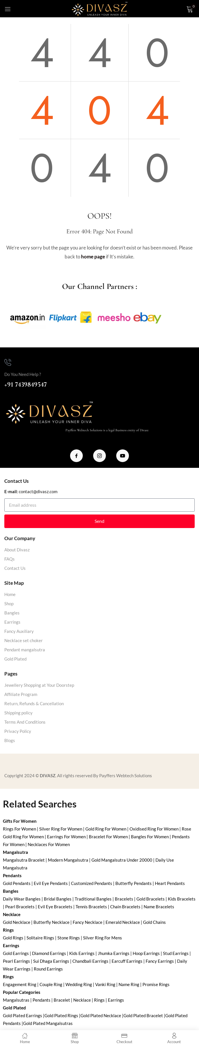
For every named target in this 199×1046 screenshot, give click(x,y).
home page (93, 257)
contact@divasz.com (38, 491)
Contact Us (15, 568)
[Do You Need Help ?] (7, 362)
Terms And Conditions (25, 722)
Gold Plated (15, 658)
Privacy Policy (17, 731)
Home (10, 594)
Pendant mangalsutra (24, 649)
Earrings (12, 622)
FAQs (9, 558)
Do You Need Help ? (22, 374)
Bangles (12, 612)
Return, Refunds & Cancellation (34, 703)
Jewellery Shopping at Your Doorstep (39, 685)
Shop (9, 603)
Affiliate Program (20, 694)
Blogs (9, 740)
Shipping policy (18, 712)
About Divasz (17, 549)
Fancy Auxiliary (19, 631)
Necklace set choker (23, 640)
